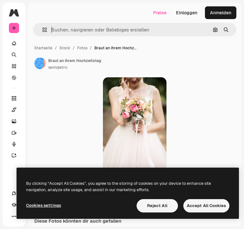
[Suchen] (14, 55)
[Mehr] (14, 216)
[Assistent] (17, 155)
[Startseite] (14, 43)
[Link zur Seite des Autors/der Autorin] (40, 63)
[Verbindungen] (14, 193)
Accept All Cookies (206, 205)
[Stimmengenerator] (17, 144)
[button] (42, 29)
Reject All (157, 205)
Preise (159, 13)
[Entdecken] (14, 78)
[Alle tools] (14, 98)
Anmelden (220, 13)
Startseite (43, 48)
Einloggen (186, 13)
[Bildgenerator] (17, 121)
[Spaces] (17, 110)
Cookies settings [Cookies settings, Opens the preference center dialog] (43, 205)
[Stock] (14, 66)
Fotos (82, 48)
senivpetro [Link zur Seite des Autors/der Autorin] (57, 67)
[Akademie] (14, 205)
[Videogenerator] (17, 133)
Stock (64, 48)
